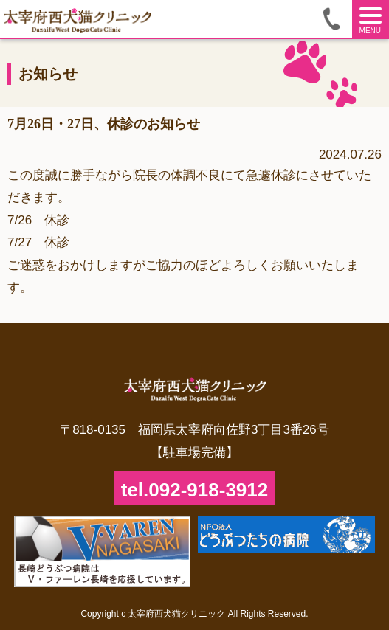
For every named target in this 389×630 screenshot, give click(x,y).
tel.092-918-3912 (194, 490)
